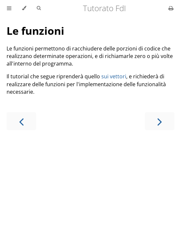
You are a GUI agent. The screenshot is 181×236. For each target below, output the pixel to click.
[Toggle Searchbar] (38, 8)
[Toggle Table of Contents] (9, 8)
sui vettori (113, 76)
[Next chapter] (159, 121)
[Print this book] (171, 8)
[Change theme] (24, 8)
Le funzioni (35, 31)
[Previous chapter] (21, 121)
